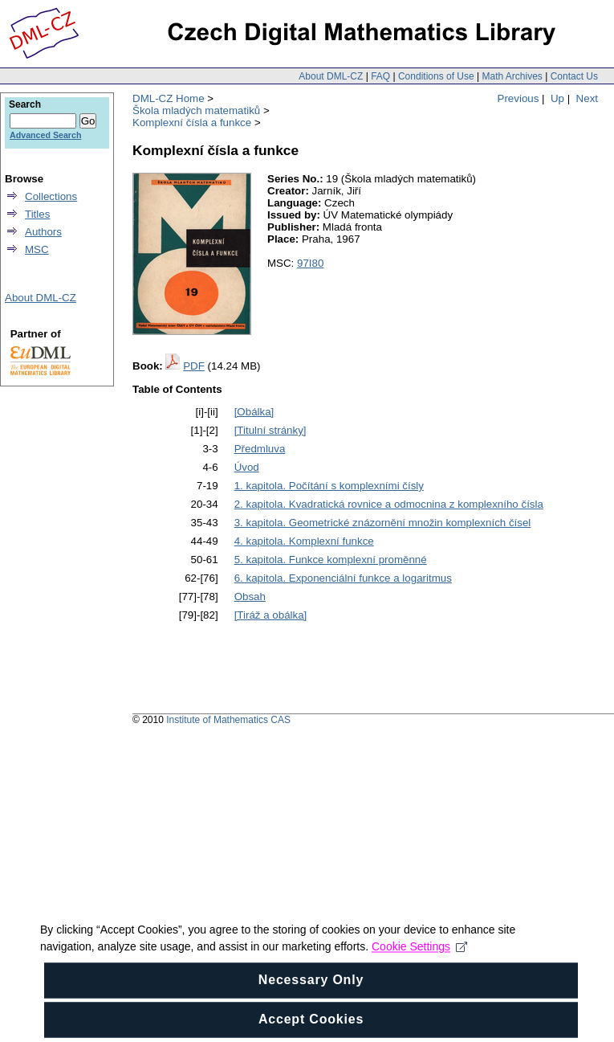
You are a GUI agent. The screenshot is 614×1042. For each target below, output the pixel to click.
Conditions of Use (436, 76)
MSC (37, 249)
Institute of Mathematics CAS (228, 719)
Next (587, 98)
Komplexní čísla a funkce (191, 122)
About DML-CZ (331, 76)
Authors (43, 232)
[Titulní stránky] (270, 430)
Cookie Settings (419, 992)
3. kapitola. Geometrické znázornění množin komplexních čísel (382, 523)
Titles (37, 214)
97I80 (310, 263)
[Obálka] (254, 412)
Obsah (250, 596)
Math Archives (512, 76)
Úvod (246, 467)
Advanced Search (45, 135)
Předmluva (260, 449)
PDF (194, 366)
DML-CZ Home (168, 98)
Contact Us (574, 76)
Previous (518, 98)
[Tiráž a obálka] (270, 615)
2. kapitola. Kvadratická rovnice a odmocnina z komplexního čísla (388, 504)
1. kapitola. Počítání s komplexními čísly (329, 486)
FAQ (380, 76)
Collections (51, 196)
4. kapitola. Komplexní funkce (304, 541)
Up (557, 98)
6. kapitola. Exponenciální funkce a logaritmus (343, 578)
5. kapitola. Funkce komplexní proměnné (330, 560)
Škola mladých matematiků (196, 110)
